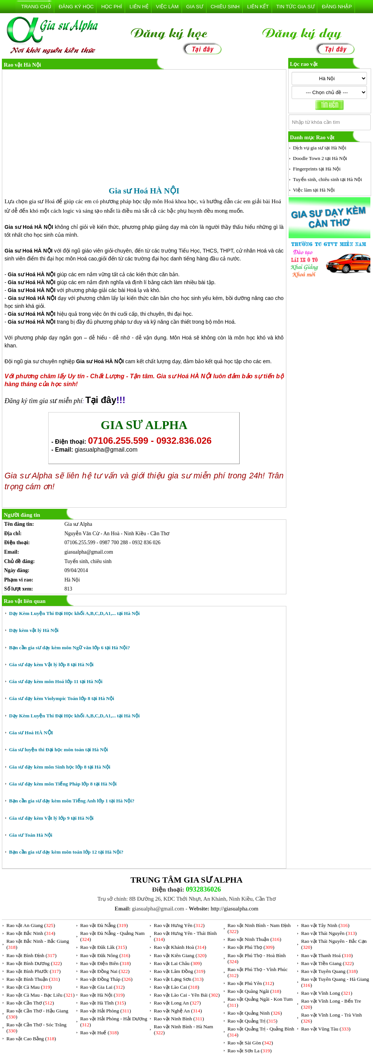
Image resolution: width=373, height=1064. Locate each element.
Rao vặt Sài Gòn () (250, 1043)
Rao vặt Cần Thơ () (30, 1003)
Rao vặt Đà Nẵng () (104, 925)
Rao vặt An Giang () (30, 925)
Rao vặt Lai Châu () (178, 963)
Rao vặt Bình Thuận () (33, 979)
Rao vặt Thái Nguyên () (328, 933)
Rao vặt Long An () (177, 1003)
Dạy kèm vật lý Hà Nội (33, 630)
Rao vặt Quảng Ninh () (255, 1013)
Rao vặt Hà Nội (22, 65)
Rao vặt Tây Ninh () (325, 925)
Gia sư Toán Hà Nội (30, 835)
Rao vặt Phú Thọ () (251, 947)
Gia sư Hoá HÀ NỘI (31, 732)
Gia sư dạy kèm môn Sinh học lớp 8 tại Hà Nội (59, 767)
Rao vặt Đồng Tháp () (106, 979)
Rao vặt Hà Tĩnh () (103, 1003)
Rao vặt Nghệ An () (178, 1011)
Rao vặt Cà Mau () (29, 987)
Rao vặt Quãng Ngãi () (254, 991)
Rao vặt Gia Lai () (102, 987)
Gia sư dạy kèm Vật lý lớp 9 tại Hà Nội (51, 818)
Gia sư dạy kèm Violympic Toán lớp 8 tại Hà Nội (61, 698)
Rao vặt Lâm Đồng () (179, 971)
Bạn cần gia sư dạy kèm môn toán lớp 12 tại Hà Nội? (66, 852)
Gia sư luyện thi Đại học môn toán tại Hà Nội (58, 749)
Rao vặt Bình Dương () (34, 963)
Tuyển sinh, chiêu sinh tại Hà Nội (327, 179)
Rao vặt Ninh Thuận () (254, 939)
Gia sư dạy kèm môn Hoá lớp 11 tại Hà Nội (55, 681)
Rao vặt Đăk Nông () (105, 955)
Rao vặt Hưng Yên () (179, 925)
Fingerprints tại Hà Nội (317, 169)
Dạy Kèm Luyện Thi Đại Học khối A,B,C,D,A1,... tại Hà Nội (74, 613)
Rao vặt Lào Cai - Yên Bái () (187, 995)
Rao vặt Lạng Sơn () (178, 979)
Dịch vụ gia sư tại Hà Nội (320, 148)
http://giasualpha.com (234, 909)
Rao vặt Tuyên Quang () (329, 971)
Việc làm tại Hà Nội (314, 190)
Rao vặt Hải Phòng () (105, 1011)
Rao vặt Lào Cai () (176, 987)
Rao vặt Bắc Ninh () (30, 933)
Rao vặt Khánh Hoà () (180, 947)
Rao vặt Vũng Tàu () (325, 1029)
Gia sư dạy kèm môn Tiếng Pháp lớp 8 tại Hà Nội (62, 784)
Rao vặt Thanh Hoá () (327, 955)
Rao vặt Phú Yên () (251, 983)
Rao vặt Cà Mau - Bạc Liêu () (40, 995)
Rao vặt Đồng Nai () (105, 971)
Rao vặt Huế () (99, 1032)
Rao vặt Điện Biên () (105, 963)
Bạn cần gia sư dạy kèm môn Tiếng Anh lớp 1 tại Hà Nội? (72, 801)
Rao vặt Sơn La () (250, 1050)
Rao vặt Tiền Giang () (327, 963)
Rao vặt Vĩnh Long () (326, 993)
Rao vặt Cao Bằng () (31, 1038)
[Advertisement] (144, 128)
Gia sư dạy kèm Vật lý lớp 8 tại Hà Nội (51, 664)
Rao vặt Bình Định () (31, 955)
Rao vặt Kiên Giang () (180, 955)
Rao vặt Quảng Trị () (253, 1021)
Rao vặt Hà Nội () (102, 995)
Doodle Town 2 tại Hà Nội (320, 158)
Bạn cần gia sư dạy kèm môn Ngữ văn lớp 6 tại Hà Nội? (69, 647)
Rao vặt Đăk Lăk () (103, 947)
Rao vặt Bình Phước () (33, 971)
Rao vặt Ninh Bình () (179, 1018)
